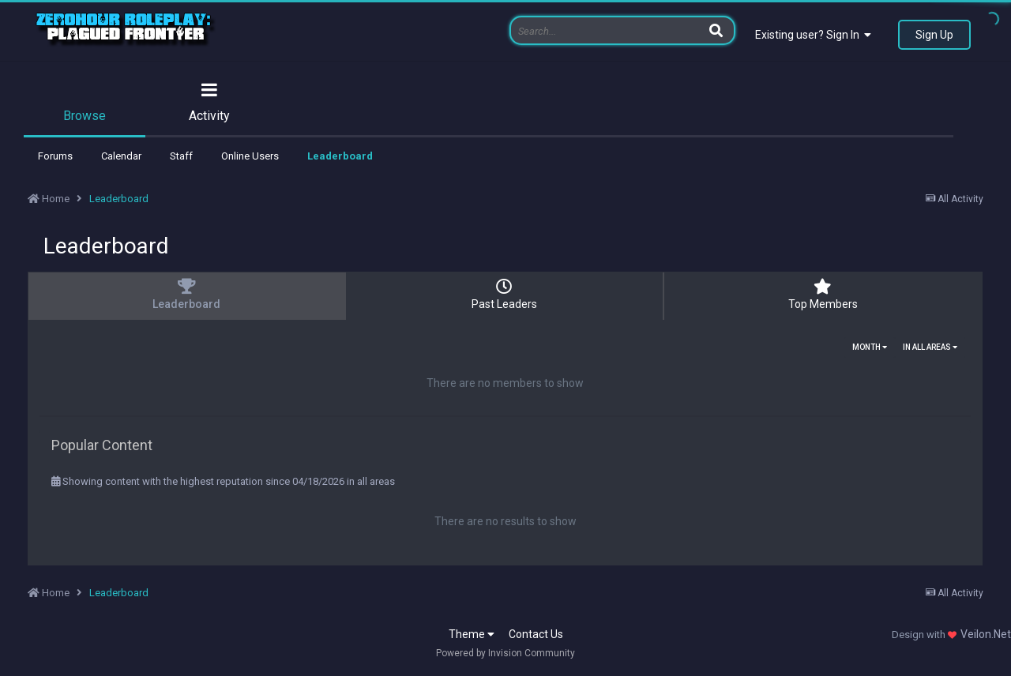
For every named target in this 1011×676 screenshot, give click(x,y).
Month (869, 347)
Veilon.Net (985, 634)
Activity (209, 115)
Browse (84, 115)
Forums (55, 156)
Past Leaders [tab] (504, 294)
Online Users (250, 156)
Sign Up (934, 34)
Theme (471, 634)
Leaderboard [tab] (186, 294)
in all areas (930, 347)
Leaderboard (340, 156)
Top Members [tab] (823, 294)
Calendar (121, 156)
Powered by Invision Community (505, 653)
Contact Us (536, 634)
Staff (181, 156)
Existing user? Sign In (813, 34)
